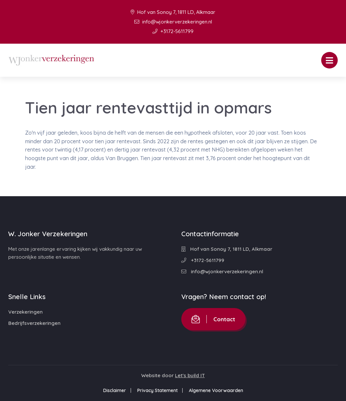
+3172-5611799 (173, 31)
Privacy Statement (157, 390)
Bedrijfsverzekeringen (34, 323)
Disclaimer (114, 390)
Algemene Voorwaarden (216, 390)
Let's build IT (190, 375)
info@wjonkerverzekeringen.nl (173, 22)
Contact (213, 319)
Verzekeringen (25, 312)
